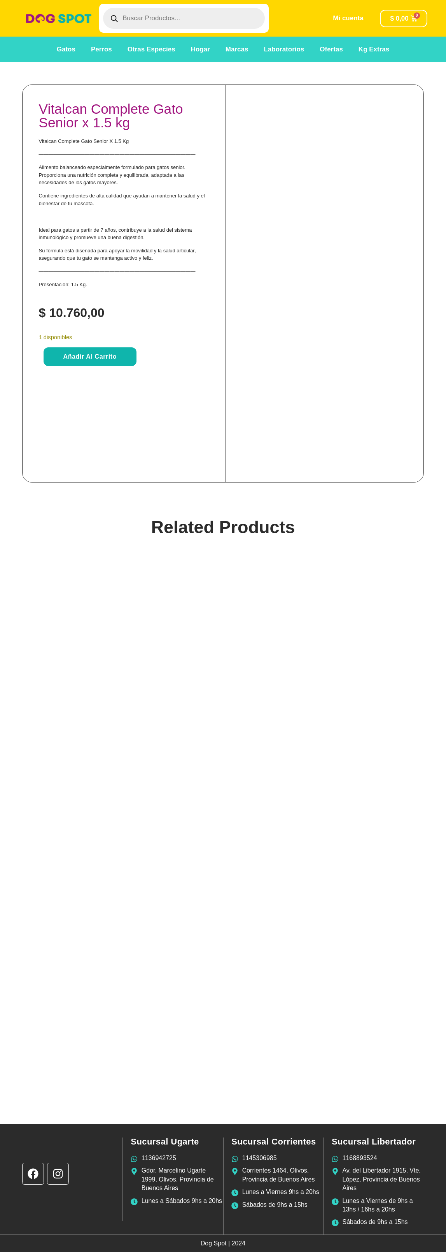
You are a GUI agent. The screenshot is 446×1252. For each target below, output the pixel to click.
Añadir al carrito (90, 356)
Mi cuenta (348, 18)
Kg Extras (374, 49)
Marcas (237, 49)
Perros (101, 49)
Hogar (200, 49)
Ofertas (331, 49)
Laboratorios (284, 49)
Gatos (66, 49)
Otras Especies (151, 49)
